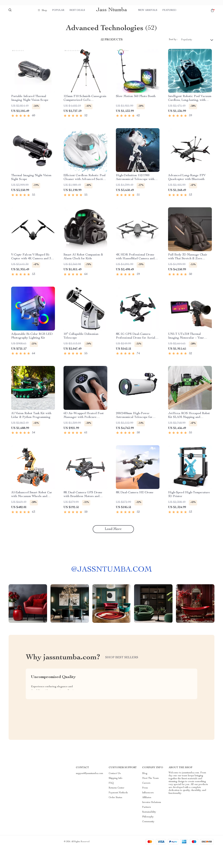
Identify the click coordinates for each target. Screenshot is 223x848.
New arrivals (147, 10)
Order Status (115, 797)
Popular (58, 10)
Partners (146, 807)
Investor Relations (151, 802)
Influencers (148, 793)
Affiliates (146, 797)
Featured (169, 10)
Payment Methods (118, 793)
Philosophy (148, 817)
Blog (144, 773)
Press (145, 788)
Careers (146, 783)
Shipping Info (115, 778)
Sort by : (173, 39)
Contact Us (115, 773)
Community (148, 821)
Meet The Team (150, 778)
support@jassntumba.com (89, 773)
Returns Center (116, 788)
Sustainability (149, 812)
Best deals (77, 10)
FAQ (111, 783)
